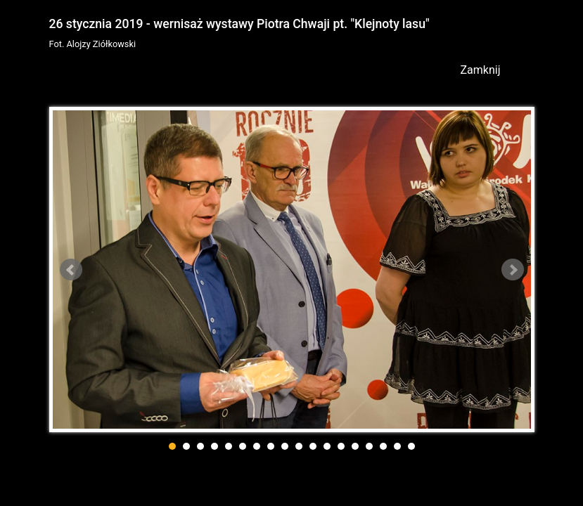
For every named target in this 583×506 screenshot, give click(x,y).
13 (341, 446)
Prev (71, 270)
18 (411, 446)
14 (355, 446)
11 (312, 446)
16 (383, 446)
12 (327, 446)
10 (298, 446)
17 (397, 446)
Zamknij (481, 70)
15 (369, 446)
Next (512, 270)
